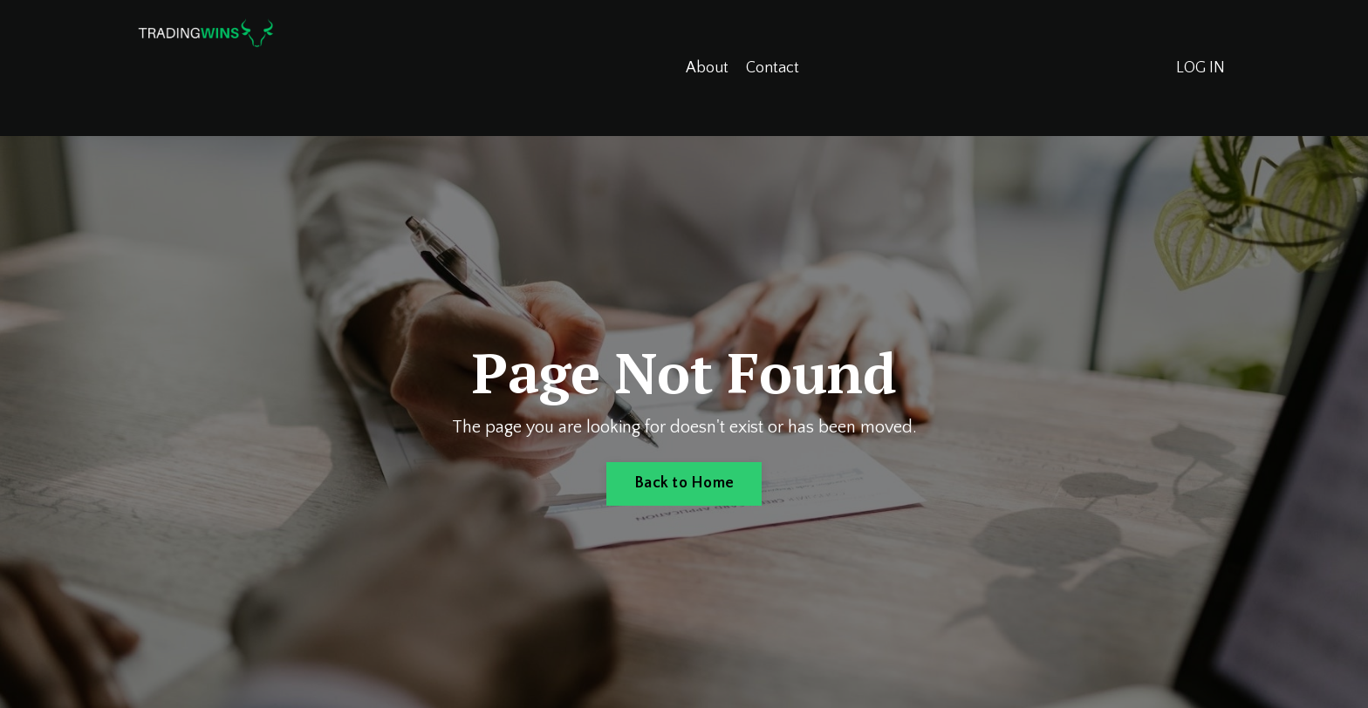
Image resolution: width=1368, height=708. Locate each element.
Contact (772, 68)
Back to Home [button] (684, 483)
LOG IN (1200, 68)
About (707, 68)
